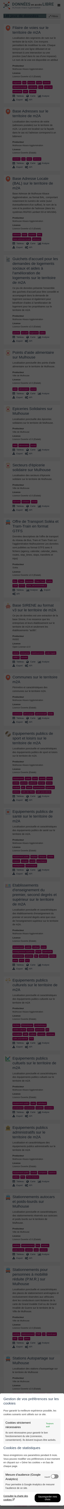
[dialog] (32, 1449)
